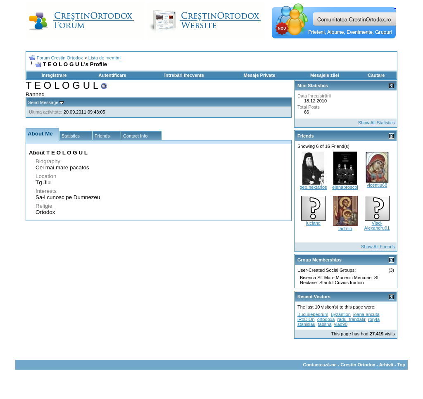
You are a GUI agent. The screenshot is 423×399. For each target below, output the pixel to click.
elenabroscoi (345, 187)
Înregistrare (54, 75)
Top (401, 364)
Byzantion (341, 314)
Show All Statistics (376, 122)
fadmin (345, 228)
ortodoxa (326, 319)
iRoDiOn (306, 319)
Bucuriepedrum (312, 314)
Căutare (376, 75)
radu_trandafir (351, 319)
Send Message (43, 102)
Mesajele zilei (324, 75)
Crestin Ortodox (358, 364)
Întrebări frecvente (184, 75)
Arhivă (386, 364)
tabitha (324, 324)
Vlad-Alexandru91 (377, 225)
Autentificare (112, 75)
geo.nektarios (313, 187)
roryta (374, 319)
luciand (313, 223)
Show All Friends (378, 246)
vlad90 (340, 324)
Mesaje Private (259, 75)
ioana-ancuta (366, 314)
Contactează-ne (319, 364)
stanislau (306, 324)
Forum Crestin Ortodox (60, 57)
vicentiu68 (377, 185)
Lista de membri (104, 57)
